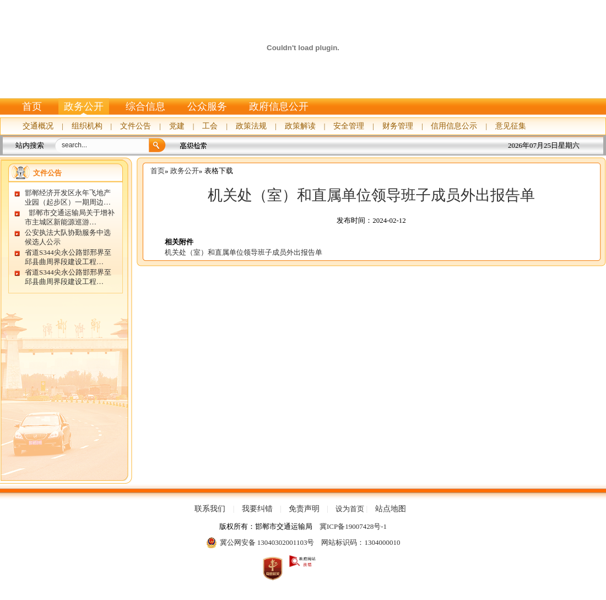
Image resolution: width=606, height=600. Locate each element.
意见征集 (510, 126)
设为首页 (350, 509)
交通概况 (38, 126)
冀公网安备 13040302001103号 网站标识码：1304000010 (303, 542)
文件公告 (135, 126)
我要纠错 (257, 509)
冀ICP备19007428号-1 (353, 526)
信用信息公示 (454, 126)
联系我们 (209, 509)
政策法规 (251, 126)
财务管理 (397, 126)
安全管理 (348, 126)
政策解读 (300, 126)
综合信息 (145, 106)
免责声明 (304, 509)
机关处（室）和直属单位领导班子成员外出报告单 (371, 195)
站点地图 (390, 509)
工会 (210, 126)
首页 (32, 106)
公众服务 (207, 106)
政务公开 (84, 106)
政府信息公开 (279, 106)
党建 (177, 126)
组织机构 (87, 126)
